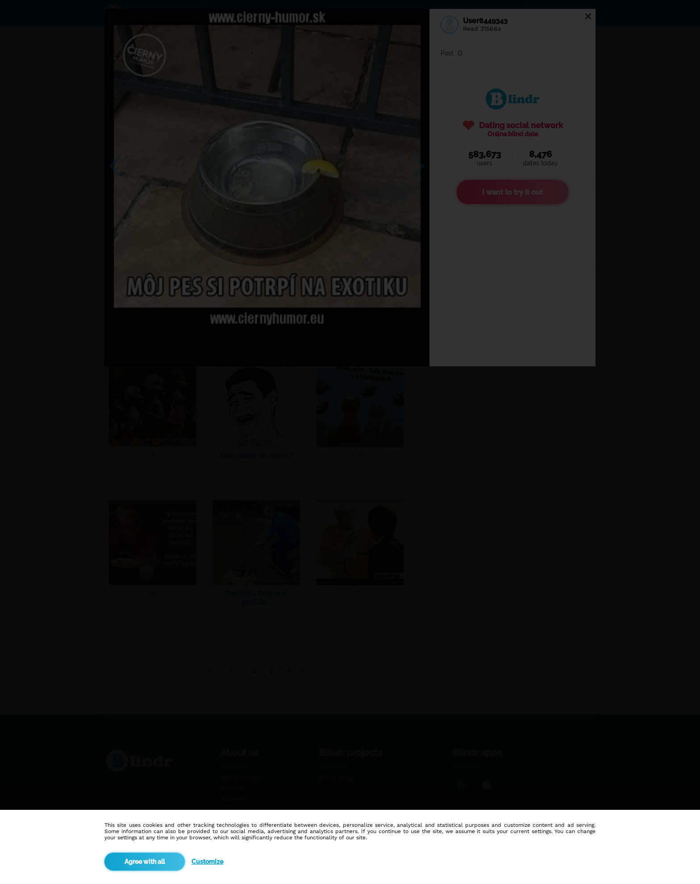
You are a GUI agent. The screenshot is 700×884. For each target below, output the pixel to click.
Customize (207, 861)
